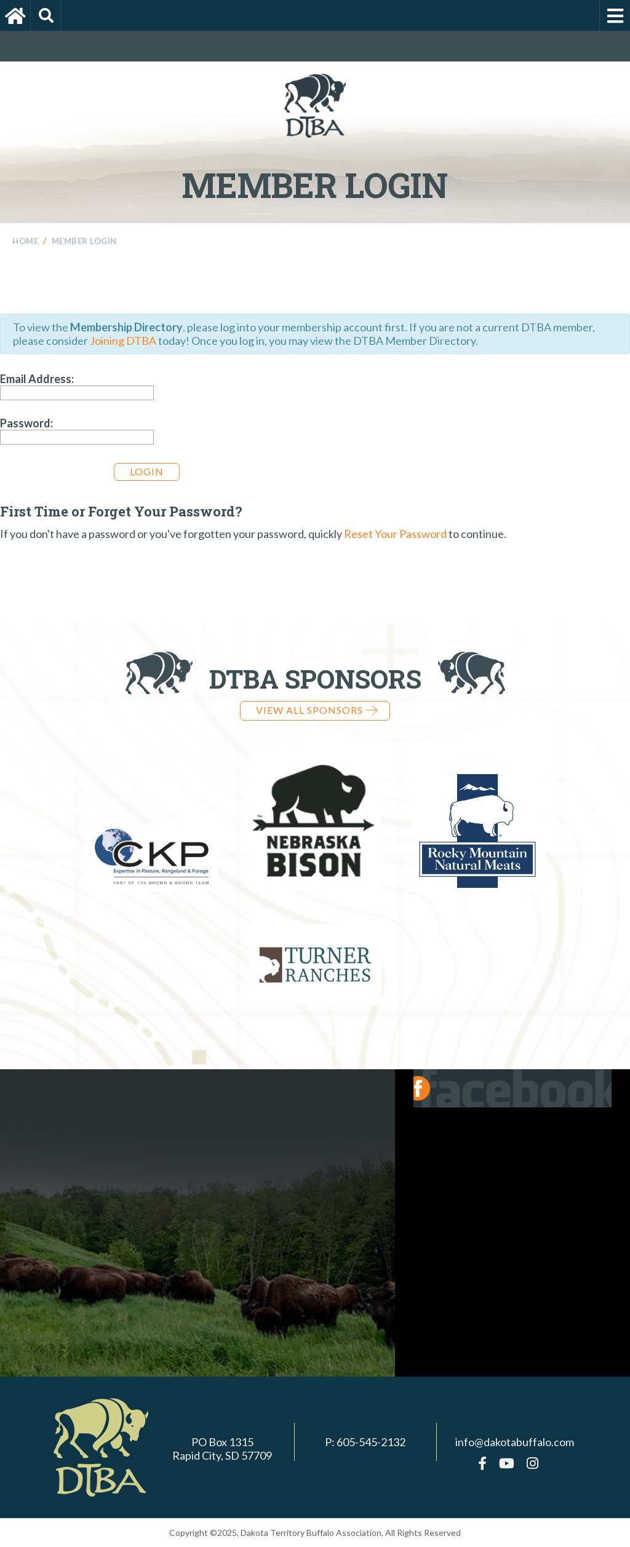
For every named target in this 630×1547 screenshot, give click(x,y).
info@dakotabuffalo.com (514, 1442)
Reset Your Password (395, 533)
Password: (26, 423)
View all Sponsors (316, 710)
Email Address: (37, 379)
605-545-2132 (371, 1442)
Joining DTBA (123, 340)
